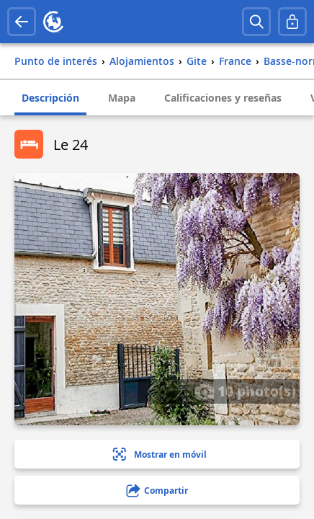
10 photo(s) (245, 391)
